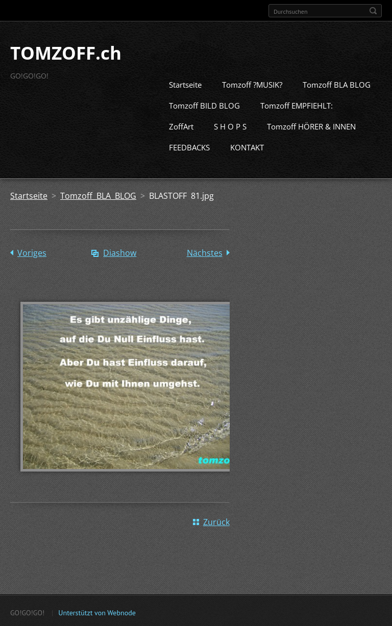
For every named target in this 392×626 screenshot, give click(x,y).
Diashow (119, 251)
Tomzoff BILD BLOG (204, 104)
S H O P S (230, 125)
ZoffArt (181, 125)
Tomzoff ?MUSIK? (252, 84)
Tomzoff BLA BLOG (337, 84)
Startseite (185, 84)
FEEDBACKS (189, 146)
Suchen (373, 10)
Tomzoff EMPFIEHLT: (296, 104)
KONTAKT (247, 146)
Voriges (31, 251)
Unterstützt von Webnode (96, 611)
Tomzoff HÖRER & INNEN (311, 125)
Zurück (216, 520)
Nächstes (205, 251)
